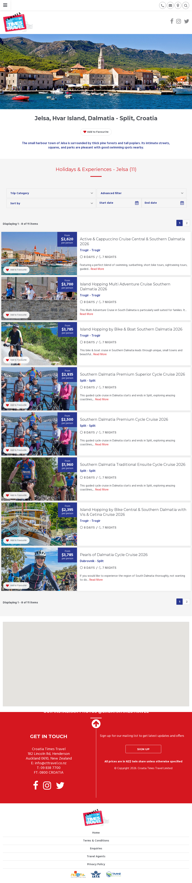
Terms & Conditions (96, 840)
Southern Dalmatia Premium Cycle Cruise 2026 (124, 419)
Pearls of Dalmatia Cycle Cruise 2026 (114, 554)
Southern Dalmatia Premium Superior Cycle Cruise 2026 (132, 374)
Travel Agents (96, 856)
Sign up (143, 749)
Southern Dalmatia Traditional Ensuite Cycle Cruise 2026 (132, 464)
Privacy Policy (96, 864)
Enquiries (96, 848)
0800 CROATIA (51, 773)
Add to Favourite (96, 132)
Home (96, 833)
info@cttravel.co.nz (51, 763)
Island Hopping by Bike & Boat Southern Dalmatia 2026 (131, 329)
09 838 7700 (50, 768)
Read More (97, 269)
